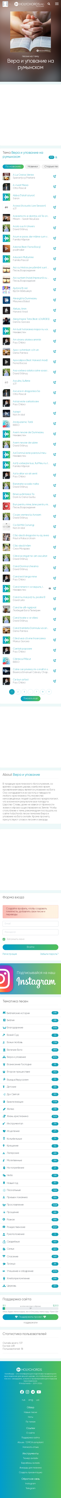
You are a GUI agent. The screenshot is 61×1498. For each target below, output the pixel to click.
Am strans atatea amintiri (27, 339)
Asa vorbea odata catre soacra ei (32, 370)
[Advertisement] (30, 115)
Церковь (30, 1286)
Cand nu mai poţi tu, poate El (29, 597)
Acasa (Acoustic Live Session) (29, 206)
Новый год (30, 1183)
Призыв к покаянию (30, 1197)
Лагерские (30, 1153)
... (30, 692)
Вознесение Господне (30, 1064)
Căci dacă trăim (22, 546)
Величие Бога (30, 1050)
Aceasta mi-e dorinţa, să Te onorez (32, 216)
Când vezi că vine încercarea (29, 638)
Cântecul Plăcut (22, 659)
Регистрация (10, 954)
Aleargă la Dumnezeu (25, 298)
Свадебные (30, 1241)
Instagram (30, 1483)
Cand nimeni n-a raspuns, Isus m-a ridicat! (36, 587)
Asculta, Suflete (21, 381)
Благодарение (30, 1028)
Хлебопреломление (30, 1278)
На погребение (30, 1168)
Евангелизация (30, 1101)
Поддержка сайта (30, 1438)
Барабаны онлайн (30, 1463)
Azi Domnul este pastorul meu (29, 453)
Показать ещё (30, 698)
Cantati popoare (22, 649)
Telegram (30, 1488)
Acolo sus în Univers (24, 226)
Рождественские (30, 1227)
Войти (30, 947)
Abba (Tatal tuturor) (23, 195)
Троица (30, 1263)
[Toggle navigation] (57, 4)
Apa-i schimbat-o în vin (26, 350)
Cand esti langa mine (25, 576)
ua (37, 1400)
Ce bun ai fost (20, 679)
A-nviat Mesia (20, 185)
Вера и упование (30, 1057)
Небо (30, 1175)
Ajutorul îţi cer (20, 288)
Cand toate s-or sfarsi (25, 618)
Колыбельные (30, 1138)
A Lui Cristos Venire (23, 175)
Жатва (30, 1109)
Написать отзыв (30, 1447)
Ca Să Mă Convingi (23, 525)
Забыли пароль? (49, 954)
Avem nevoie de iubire (25, 443)
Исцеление (30, 1131)
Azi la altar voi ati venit (25, 473)
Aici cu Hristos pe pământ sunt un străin (35, 267)
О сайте (30, 1433)
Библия (30, 1020)
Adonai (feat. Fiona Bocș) (27, 247)
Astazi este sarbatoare (26, 401)
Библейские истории (30, 1012)
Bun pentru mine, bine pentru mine (32, 504)
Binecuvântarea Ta (23, 494)
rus (23, 1400)
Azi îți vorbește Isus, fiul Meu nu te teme (34, 463)
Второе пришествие (30, 1072)
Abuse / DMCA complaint (30, 1442)
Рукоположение (30, 1234)
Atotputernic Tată (23, 422)
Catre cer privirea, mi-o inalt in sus (32, 669)
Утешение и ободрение (30, 1271)
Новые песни (30, 1412)
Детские (30, 1087)
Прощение (30, 1212)
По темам (30, 1422)
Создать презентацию (30, 1472)
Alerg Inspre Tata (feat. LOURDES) (31, 319)
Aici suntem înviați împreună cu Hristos (34, 278)
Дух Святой (30, 1094)
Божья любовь (30, 1042)
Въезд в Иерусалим (30, 1079)
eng (30, 1400)
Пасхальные (30, 1190)
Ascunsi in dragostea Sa (26, 391)
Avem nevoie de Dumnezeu (28, 432)
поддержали (30, 1322)
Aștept (16, 412)
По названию (13, 166)
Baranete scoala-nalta (26, 484)
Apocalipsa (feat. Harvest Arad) (30, 360)
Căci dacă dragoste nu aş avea (31, 535)
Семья (30, 1249)
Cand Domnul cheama (25, 566)
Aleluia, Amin (20, 309)
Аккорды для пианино (31, 1468)
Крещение (30, 1146)
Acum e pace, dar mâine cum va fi (31, 236)
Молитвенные (30, 1160)
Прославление (30, 1205)
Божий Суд (30, 1035)
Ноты (30, 1417)
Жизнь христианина (30, 1116)
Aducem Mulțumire (23, 257)
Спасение (30, 1256)
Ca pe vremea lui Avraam (27, 515)
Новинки (33, 166)
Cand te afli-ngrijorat (24, 607)
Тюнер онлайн (30, 1458)
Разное (30, 1219)
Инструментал (30, 1124)
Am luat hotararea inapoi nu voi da (32, 329)
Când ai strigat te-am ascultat (30, 556)
